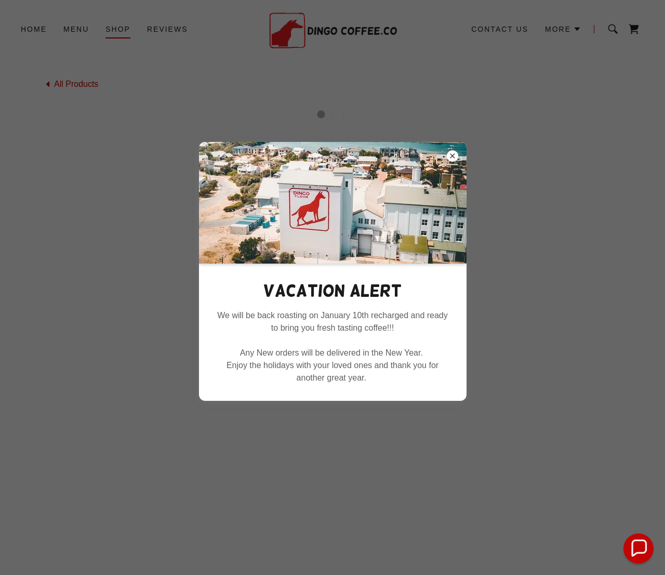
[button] (638, 548)
